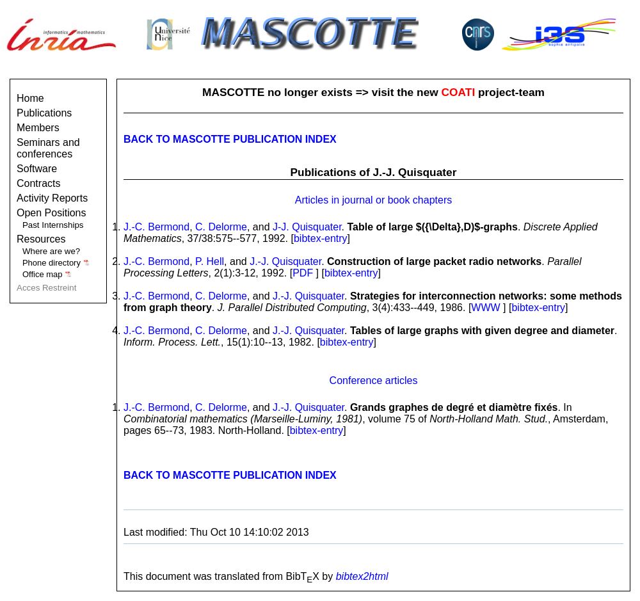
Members (38, 127)
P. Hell (209, 261)
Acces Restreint (46, 287)
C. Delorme (221, 226)
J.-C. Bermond (156, 226)
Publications (44, 113)
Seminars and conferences (48, 148)
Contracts (38, 183)
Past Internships (53, 225)
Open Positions (51, 212)
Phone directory (56, 263)
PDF (302, 273)
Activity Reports (52, 198)
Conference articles (374, 380)
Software (37, 168)
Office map (47, 274)
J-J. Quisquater (307, 226)
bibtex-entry (321, 238)
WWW (485, 307)
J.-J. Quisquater (285, 261)
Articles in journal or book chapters (373, 200)
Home (30, 98)
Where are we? (51, 251)
